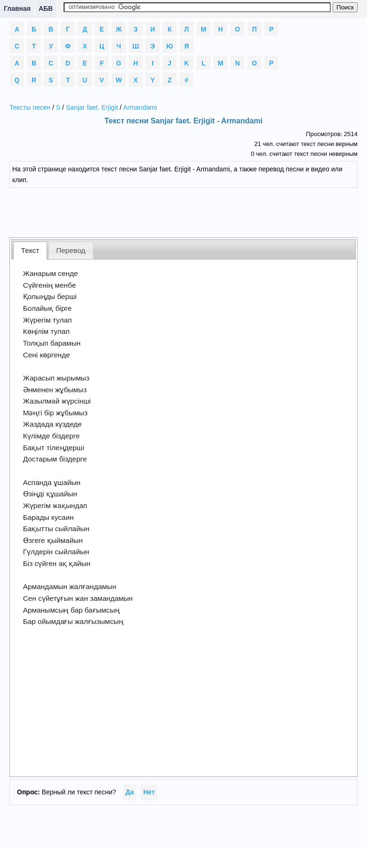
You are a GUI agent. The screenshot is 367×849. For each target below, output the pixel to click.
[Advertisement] (183, 211)
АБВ (46, 8)
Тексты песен (29, 107)
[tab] (30, 250)
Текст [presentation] (30, 250)
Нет (149, 792)
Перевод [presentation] (70, 250)
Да (129, 792)
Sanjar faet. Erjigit (92, 107)
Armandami (140, 107)
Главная (17, 8)
